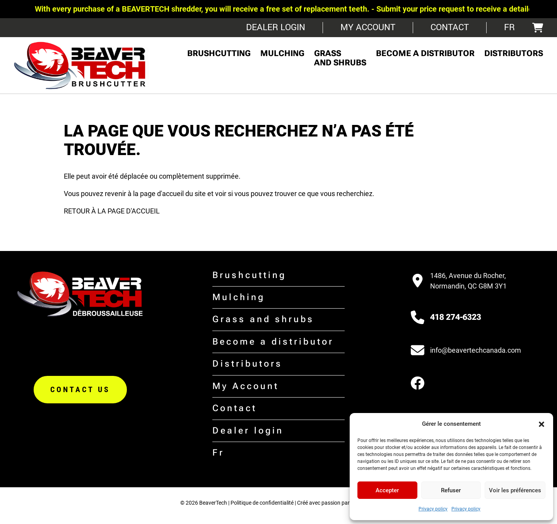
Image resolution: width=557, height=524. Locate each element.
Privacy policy (433, 509)
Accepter (387, 490)
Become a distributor (425, 53)
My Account (367, 27)
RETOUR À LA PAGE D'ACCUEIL (112, 211)
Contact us (80, 389)
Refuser (451, 490)
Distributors (513, 53)
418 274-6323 (455, 317)
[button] (541, 424)
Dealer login (275, 27)
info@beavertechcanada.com (475, 350)
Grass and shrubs (340, 58)
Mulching (282, 53)
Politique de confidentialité (262, 503)
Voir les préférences (515, 490)
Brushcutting (219, 53)
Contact (450, 27)
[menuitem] (509, 27)
